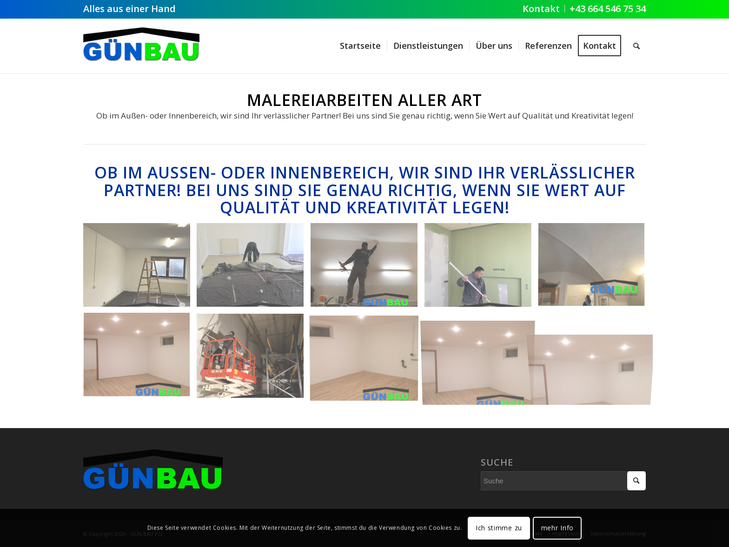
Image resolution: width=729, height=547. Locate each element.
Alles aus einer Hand (129, 8)
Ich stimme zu (499, 527)
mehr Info (557, 527)
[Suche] (636, 45)
